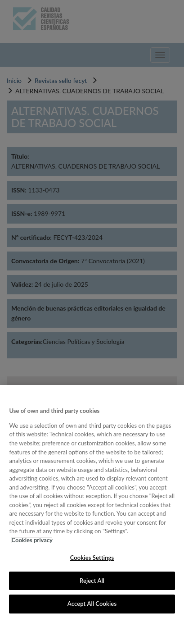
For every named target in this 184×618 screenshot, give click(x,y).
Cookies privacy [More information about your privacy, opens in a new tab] (31, 540)
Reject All (92, 580)
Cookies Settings (92, 557)
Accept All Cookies (92, 603)
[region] (92, 501)
